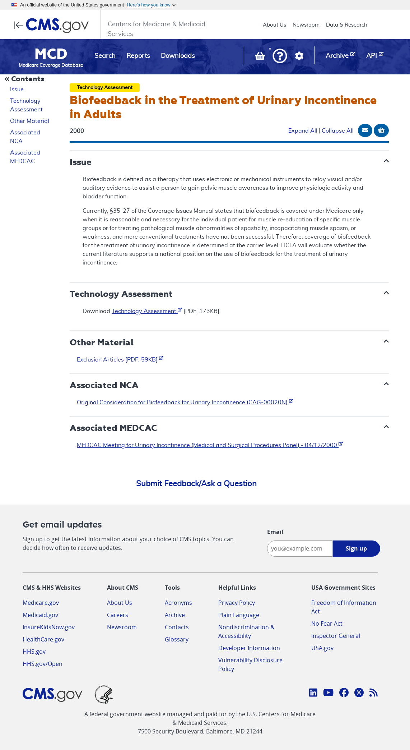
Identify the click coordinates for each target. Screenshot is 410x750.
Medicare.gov (41, 603)
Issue (17, 89)
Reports (138, 56)
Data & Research (346, 25)
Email (275, 532)
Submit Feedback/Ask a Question (196, 484)
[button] (279, 56)
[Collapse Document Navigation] (25, 79)
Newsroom (306, 25)
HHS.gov (34, 651)
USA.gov (322, 648)
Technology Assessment (26, 105)
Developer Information (249, 648)
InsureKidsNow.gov (49, 627)
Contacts (177, 627)
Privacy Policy (236, 603)
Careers (117, 615)
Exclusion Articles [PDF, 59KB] (120, 360)
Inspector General (335, 636)
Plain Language (238, 615)
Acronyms (178, 603)
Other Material (29, 121)
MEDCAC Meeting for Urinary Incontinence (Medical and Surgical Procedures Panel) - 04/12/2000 (210, 445)
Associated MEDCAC (25, 157)
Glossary (176, 639)
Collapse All (338, 131)
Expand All (302, 131)
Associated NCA (25, 137)
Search (105, 56)
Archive (175, 615)
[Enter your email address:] (300, 548)
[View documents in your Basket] (260, 57)
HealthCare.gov (43, 639)
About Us (274, 25)
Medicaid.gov (40, 615)
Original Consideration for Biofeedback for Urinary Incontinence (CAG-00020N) (185, 402)
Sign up (356, 548)
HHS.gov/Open (42, 664)
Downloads (178, 56)
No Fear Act (327, 623)
